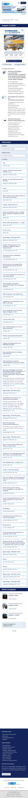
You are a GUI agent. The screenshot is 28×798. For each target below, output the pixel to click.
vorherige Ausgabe (7, 64)
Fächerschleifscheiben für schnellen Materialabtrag (12, 352)
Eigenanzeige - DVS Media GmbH (11, 237)
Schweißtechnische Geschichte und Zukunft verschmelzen (12, 516)
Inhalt (4, 188)
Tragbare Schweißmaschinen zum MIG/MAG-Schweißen (12, 343)
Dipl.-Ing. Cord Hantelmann (10, 401)
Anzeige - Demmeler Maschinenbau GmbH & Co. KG (12, 171)
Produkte (5, 331)
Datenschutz (21, 787)
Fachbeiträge (6, 385)
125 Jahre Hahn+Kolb (8, 319)
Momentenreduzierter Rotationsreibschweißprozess (16, 119)
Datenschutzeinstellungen (14, 794)
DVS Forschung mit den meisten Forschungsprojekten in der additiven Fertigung (13, 489)
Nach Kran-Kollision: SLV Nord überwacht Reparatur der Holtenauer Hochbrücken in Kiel (14, 478)
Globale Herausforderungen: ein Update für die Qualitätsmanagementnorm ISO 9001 (13, 213)
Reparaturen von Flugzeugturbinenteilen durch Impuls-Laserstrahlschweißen (14, 454)
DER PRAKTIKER (6, 745)
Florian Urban (6, 426)
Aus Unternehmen (7, 250)
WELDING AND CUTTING (9, 747)
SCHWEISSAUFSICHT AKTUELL (10, 752)
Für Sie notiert (6, 230)
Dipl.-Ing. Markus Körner (16, 426)
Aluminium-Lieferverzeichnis (10, 760)
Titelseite (5, 165)
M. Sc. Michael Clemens (19, 378)
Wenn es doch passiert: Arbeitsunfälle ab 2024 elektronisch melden (14, 196)
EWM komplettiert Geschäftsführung (13, 294)
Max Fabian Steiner (7, 378)
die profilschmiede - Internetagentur (14, 796)
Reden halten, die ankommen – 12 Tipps (14, 222)
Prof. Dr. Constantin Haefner (17, 383)
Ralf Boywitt (11, 405)
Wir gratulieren (7, 525)
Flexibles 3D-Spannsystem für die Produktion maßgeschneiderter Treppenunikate (12, 246)
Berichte (5, 448)
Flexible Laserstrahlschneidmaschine (13, 335)
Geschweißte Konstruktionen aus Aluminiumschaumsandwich (12, 398)
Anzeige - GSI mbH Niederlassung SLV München (13, 180)
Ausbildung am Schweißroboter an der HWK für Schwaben (13, 302)
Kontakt (7, 787)
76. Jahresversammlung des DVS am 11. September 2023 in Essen (13, 533)
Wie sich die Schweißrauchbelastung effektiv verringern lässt (12, 445)
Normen (5, 566)
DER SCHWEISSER (7, 757)
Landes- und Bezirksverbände (11, 469)
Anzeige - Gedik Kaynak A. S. (10, 204)
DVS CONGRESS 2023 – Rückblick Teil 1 (13, 462)
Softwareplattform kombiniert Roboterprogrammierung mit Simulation (13, 361)
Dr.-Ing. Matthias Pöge (11, 406)
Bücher (5, 559)
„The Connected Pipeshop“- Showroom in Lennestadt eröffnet (14, 275)
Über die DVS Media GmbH (9, 734)
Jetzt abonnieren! (6, 774)
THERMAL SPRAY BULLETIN (9, 750)
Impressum (13, 787)
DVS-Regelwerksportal (8, 737)
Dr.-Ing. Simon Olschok (8, 380)
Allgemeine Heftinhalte (8, 174)
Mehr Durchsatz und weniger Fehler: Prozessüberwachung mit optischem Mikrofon (13, 265)
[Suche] (19, 3)
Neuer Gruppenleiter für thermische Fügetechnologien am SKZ (12, 311)
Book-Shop (5, 736)
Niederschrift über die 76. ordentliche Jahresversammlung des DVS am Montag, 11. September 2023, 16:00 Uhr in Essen (14, 543)
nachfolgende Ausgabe (20, 64)
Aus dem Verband (7, 472)
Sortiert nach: (6, 152)
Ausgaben (17, 19)
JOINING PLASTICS (7, 748)
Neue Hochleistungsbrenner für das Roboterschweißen (12, 327)
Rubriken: (4, 146)
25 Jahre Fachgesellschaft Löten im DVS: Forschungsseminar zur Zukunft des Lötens (13, 499)
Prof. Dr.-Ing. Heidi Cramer (15, 408)
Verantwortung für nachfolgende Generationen (12, 256)
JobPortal (5, 739)
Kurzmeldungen (7, 279)
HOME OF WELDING (7, 754)
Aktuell (4, 200)
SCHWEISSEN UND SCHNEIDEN (7, 19)
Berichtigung (6, 508)
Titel (4, 163)
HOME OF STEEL (7, 755)
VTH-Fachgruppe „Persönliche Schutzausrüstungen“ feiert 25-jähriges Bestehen (13, 285)
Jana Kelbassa (10, 381)
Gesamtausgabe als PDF (14, 61)
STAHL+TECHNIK (7, 759)
